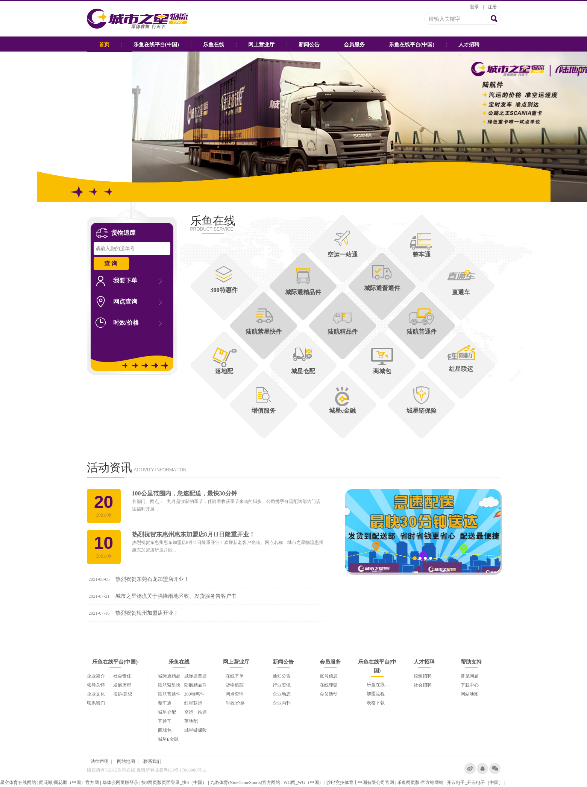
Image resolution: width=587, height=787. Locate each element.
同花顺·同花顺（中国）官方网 (69, 782)
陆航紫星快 (169, 685)
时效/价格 (137, 322)
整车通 (164, 703)
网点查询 (137, 301)
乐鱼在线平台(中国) (156, 44)
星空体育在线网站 (18, 782)
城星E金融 (168, 739)
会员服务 (354, 44)
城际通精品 (169, 676)
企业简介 (96, 676)
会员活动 (329, 694)
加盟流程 (376, 693)
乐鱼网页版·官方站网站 (420, 782)
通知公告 (282, 676)
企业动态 (282, 694)
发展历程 (122, 685)
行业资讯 (282, 685)
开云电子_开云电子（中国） (475, 782)
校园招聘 (423, 676)
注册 (492, 6)
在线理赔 (329, 685)
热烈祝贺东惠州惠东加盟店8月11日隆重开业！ (193, 534)
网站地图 (470, 694)
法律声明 (100, 761)
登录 (474, 6)
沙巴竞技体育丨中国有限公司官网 (360, 782)
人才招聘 (468, 44)
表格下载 (376, 702)
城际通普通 (195, 676)
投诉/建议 (122, 694)
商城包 (164, 730)
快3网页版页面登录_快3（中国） (174, 782)
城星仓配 (167, 712)
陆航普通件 (169, 694)
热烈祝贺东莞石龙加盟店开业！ (152, 579)
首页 (104, 44)
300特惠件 (194, 694)
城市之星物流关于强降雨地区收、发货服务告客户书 (176, 596)
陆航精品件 (195, 685)
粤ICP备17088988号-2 (185, 770)
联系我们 (96, 703)
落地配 (191, 721)
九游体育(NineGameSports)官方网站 (245, 782)
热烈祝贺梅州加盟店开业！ (147, 613)
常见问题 (470, 676)
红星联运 (193, 703)
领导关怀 (96, 685)
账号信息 (329, 676)
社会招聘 (423, 685)
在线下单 (235, 676)
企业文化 (96, 694)
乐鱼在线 (213, 44)
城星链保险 (195, 730)
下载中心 (470, 685)
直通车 (164, 721)
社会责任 (122, 676)
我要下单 (137, 280)
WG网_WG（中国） (303, 782)
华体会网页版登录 (120, 782)
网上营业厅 (261, 44)
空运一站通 (195, 712)
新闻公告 (309, 44)
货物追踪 (235, 685)
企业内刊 (282, 703)
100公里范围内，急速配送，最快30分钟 (184, 493)
